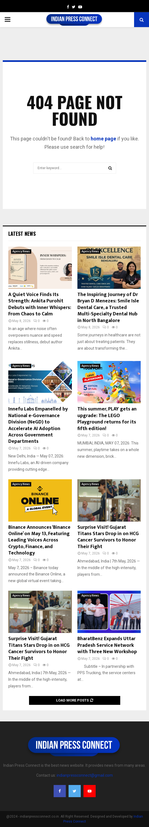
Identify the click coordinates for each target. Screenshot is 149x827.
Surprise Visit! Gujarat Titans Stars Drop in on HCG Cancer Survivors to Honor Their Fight (108, 537)
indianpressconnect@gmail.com (85, 775)
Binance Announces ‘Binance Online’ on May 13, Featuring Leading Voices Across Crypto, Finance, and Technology (39, 540)
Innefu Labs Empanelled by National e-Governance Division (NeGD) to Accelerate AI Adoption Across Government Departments (38, 425)
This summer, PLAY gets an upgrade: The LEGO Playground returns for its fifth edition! (107, 419)
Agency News (21, 251)
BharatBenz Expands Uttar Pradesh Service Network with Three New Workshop (107, 645)
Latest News (22, 233)
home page (103, 139)
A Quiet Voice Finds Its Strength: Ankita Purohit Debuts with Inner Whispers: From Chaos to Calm (39, 304)
